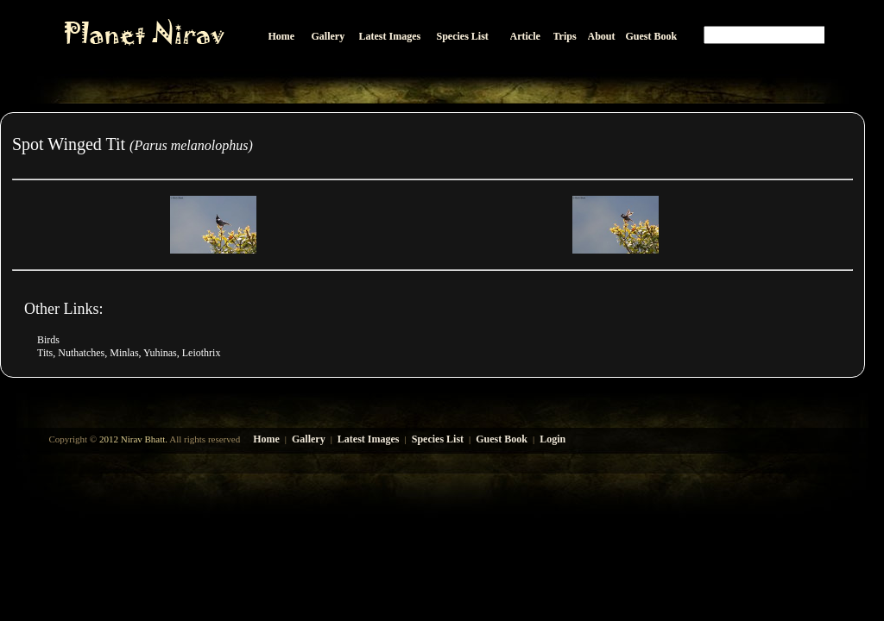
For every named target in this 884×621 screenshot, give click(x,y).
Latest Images (369, 439)
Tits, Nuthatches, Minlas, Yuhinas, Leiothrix (128, 353)
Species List (438, 439)
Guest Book (501, 439)
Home (266, 439)
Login (552, 439)
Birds (48, 340)
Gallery (308, 439)
